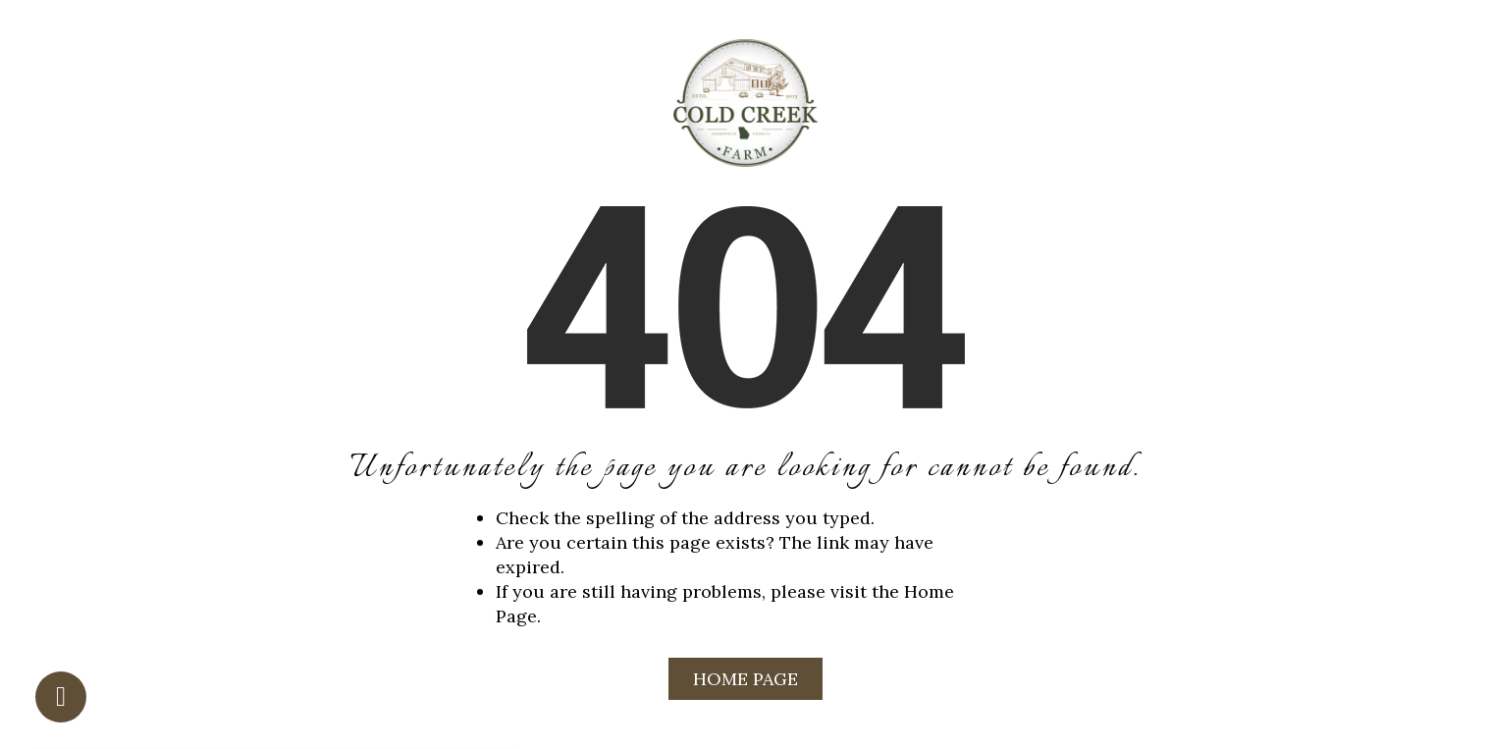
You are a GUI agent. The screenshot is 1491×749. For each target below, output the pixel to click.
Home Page (745, 679)
